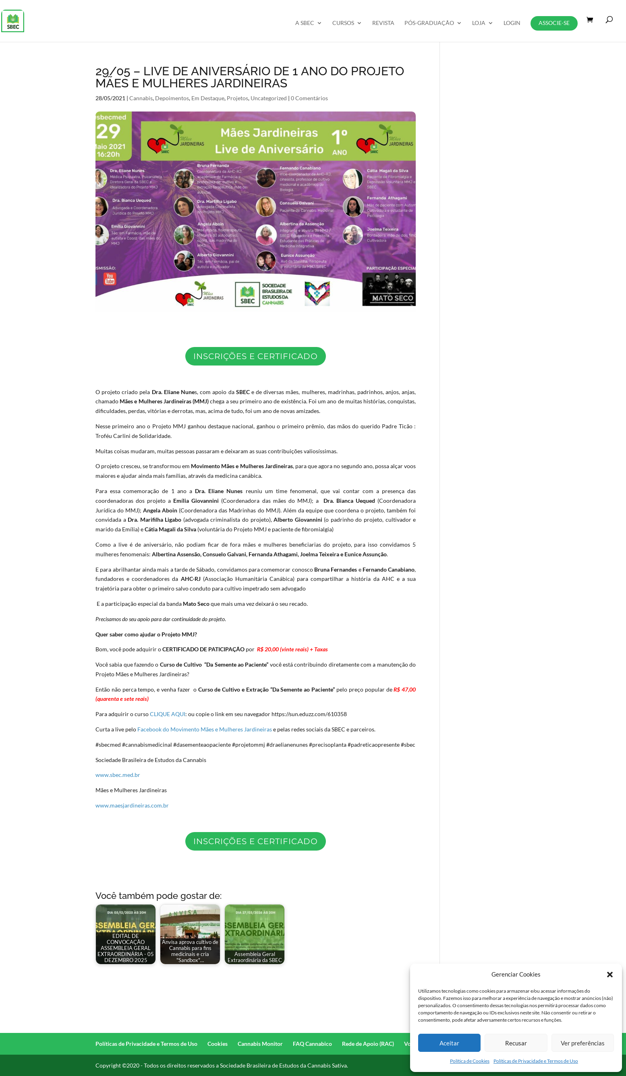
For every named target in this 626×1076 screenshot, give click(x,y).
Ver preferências (583, 1043)
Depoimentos (172, 98)
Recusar (516, 1043)
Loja (478, 23)
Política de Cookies (469, 1061)
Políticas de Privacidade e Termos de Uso (535, 1061)
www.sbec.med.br (117, 774)
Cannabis (141, 98)
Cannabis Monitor (260, 1043)
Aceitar (449, 1043)
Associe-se (554, 22)
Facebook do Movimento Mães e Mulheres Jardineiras (204, 729)
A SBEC (304, 23)
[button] (610, 975)
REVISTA (383, 23)
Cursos (343, 23)
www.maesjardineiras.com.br (132, 805)
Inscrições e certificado (255, 841)
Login (512, 23)
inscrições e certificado (255, 356)
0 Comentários (309, 98)
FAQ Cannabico (312, 1043)
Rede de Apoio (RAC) (368, 1043)
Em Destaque (207, 98)
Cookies (217, 1043)
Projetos (237, 98)
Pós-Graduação (429, 23)
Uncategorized (269, 98)
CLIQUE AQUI (167, 713)
